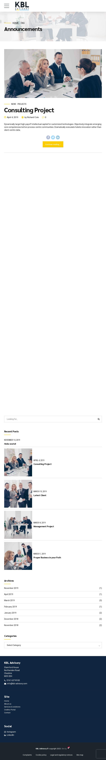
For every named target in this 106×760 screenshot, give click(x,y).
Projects (22, 104)
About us (7, 704)
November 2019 (11, 588)
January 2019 (10, 613)
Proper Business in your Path (47, 557)
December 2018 (11, 619)
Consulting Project (29, 110)
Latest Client (39, 495)
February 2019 (10, 607)
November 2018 (11, 625)
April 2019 (8, 594)
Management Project (43, 526)
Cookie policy (41, 755)
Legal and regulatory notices (61, 755)
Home (16, 22)
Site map (79, 755)
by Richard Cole (32, 117)
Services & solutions (12, 707)
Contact (7, 713)
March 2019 (9, 600)
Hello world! (10, 443)
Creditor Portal (9, 710)
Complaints (27, 755)
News (13, 104)
